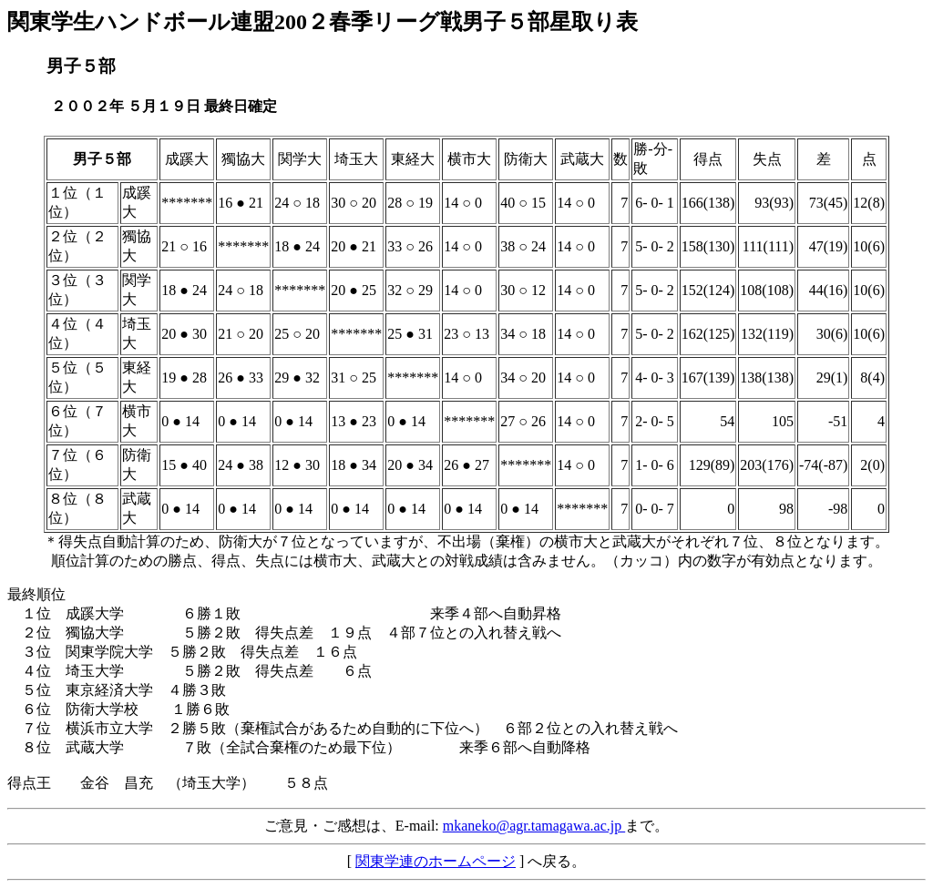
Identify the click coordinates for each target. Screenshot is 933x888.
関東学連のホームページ (435, 861)
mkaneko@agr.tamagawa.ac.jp (534, 825)
